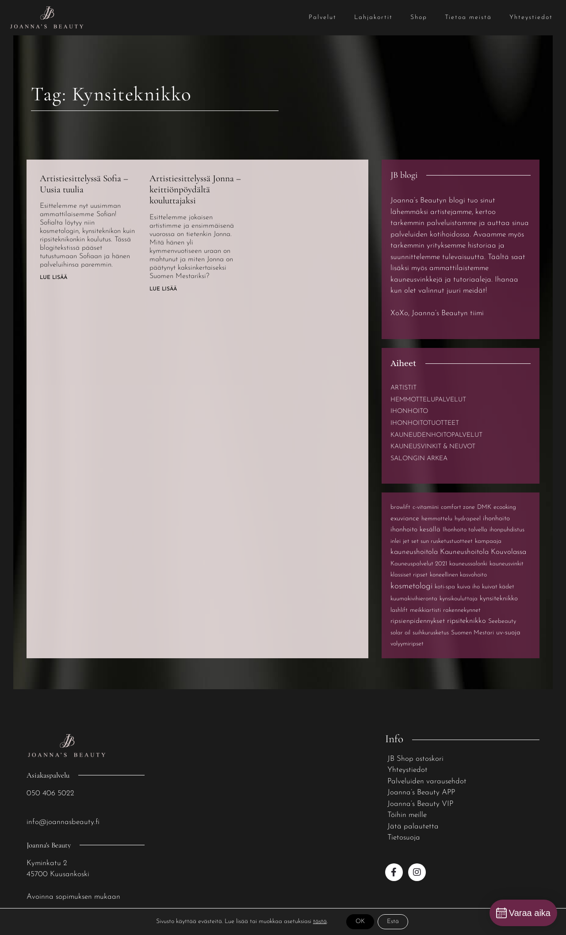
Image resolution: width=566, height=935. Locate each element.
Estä (393, 921)
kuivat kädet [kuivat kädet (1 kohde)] (498, 587)
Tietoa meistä (468, 17)
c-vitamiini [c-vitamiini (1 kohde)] (426, 507)
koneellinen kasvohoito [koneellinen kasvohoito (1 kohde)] (458, 575)
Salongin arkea (418, 458)
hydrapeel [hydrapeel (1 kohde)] (468, 518)
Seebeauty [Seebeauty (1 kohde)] (502, 621)
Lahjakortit (373, 17)
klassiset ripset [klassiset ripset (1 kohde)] (409, 575)
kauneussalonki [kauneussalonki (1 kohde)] (468, 564)
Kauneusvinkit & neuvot (432, 446)
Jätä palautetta (413, 826)
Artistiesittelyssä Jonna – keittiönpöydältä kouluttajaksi (195, 189)
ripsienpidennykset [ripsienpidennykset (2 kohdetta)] (417, 621)
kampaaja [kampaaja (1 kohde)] (488, 541)
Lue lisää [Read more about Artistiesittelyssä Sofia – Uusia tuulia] (53, 277)
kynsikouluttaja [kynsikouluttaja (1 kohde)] (459, 598)
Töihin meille (407, 815)
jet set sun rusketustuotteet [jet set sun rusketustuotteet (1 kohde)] (438, 541)
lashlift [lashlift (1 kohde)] (399, 610)
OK (360, 921)
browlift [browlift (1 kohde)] (400, 507)
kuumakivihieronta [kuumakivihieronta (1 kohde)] (413, 598)
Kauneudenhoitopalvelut (436, 435)
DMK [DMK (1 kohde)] (484, 507)
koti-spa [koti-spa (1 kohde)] (445, 587)
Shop (418, 17)
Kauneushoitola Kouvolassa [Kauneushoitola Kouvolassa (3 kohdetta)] (483, 552)
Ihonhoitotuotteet (424, 423)
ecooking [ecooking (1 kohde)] (504, 507)
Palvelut (323, 17)
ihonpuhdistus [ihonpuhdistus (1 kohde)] (507, 530)
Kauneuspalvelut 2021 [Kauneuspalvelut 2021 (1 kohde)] (418, 564)
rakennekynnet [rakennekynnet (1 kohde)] (462, 610)
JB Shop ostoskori (415, 759)
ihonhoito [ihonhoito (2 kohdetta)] (496, 518)
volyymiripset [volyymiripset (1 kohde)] (407, 644)
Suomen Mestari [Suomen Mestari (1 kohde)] (472, 633)
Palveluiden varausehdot (427, 781)
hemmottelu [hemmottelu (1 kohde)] (436, 518)
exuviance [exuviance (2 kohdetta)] (404, 518)
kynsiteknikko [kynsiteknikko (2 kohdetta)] (499, 598)
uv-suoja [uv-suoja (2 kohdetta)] (508, 632)
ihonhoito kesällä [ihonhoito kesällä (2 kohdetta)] (415, 529)
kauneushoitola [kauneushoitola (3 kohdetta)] (414, 552)
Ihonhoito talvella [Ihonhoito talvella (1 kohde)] (465, 530)
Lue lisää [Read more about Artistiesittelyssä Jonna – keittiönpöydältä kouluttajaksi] (163, 289)
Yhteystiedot (531, 17)
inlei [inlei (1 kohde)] (395, 541)
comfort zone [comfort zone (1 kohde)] (458, 507)
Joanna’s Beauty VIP (420, 804)
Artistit (403, 388)
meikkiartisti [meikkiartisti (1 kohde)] (425, 610)
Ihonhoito (409, 411)
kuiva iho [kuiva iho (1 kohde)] (468, 587)
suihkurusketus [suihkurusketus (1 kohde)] (431, 633)
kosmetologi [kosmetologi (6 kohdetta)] (411, 586)
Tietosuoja (403, 837)
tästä (320, 921)
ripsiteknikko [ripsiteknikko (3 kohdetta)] (466, 621)
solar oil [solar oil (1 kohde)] (400, 633)
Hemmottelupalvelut (428, 400)
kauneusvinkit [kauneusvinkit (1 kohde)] (507, 564)
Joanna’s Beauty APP (421, 792)
